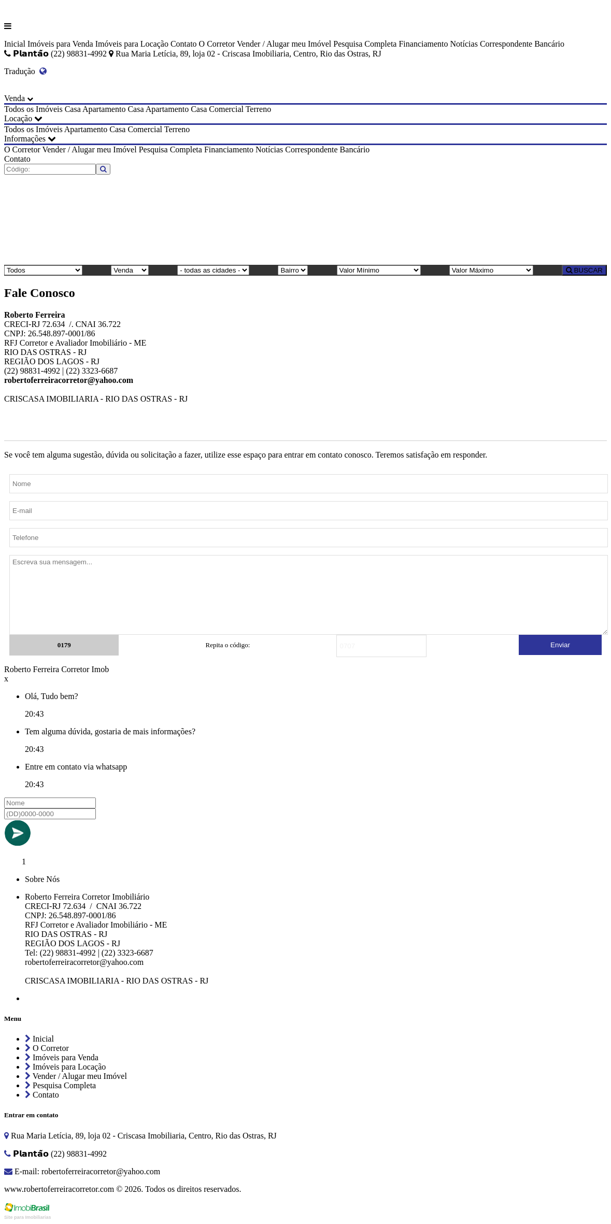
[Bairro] (293, 270)
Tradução (25, 71)
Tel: (32, 952)
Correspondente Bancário (522, 43)
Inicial (14, 43)
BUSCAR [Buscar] (584, 270)
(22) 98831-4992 (32, 370)
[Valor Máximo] (491, 270)
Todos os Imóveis (33, 109)
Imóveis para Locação (131, 43)
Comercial (226, 109)
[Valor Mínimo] (379, 270)
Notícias (464, 43)
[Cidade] (213, 270)
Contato (183, 43)
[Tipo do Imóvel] (43, 270)
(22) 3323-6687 (92, 370)
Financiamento (423, 43)
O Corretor (217, 43)
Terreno (259, 109)
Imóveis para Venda (60, 43)
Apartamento (104, 109)
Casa (73, 109)
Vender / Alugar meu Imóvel (284, 43)
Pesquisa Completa (364, 43)
